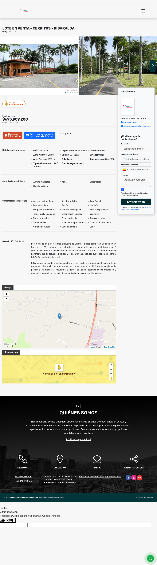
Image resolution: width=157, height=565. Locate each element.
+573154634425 (130, 122)
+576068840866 (23, 481)
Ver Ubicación (51, 373)
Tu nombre (126, 144)
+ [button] (6, 294)
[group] (39, 65)
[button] (65, 92)
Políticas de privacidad (78, 439)
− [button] (6, 299)
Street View (14, 103)
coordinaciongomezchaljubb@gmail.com (100, 476)
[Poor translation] (11, 520)
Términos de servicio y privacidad (136, 209)
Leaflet (93, 347)
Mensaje (125, 175)
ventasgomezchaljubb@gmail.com (138, 126)
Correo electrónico (130, 154)
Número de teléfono (130, 164)
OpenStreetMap (109, 347)
